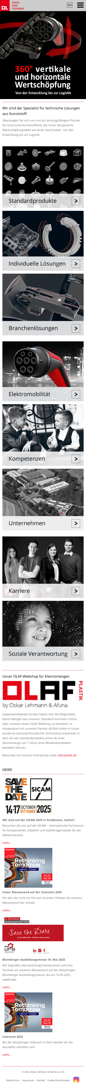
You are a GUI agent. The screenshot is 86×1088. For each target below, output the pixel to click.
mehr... (7, 843)
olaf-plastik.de (66, 755)
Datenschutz (12, 1080)
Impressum (28, 1080)
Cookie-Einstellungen (58, 1080)
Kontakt (41, 1080)
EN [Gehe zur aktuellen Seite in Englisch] (70, 5)
